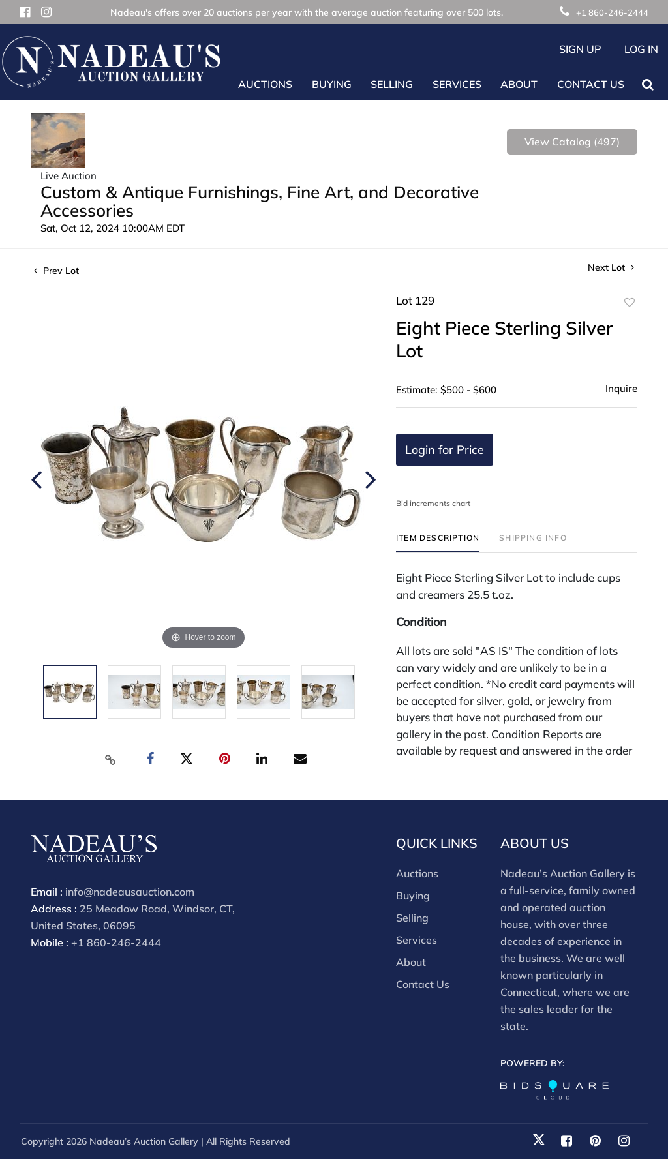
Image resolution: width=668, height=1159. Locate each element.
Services (416, 939)
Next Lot (611, 267)
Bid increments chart (433, 503)
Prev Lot (56, 271)
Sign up (580, 48)
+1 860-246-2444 (604, 12)
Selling (412, 917)
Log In (641, 48)
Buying (413, 895)
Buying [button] (332, 84)
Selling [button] (392, 84)
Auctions (417, 873)
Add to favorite (629, 302)
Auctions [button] (265, 84)
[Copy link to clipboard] (111, 759)
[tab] (437, 543)
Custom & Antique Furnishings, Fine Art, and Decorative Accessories (259, 201)
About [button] (519, 84)
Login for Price (444, 449)
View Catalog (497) (572, 141)
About (411, 962)
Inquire (621, 388)
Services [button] (457, 84)
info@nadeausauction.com (129, 891)
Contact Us (590, 84)
